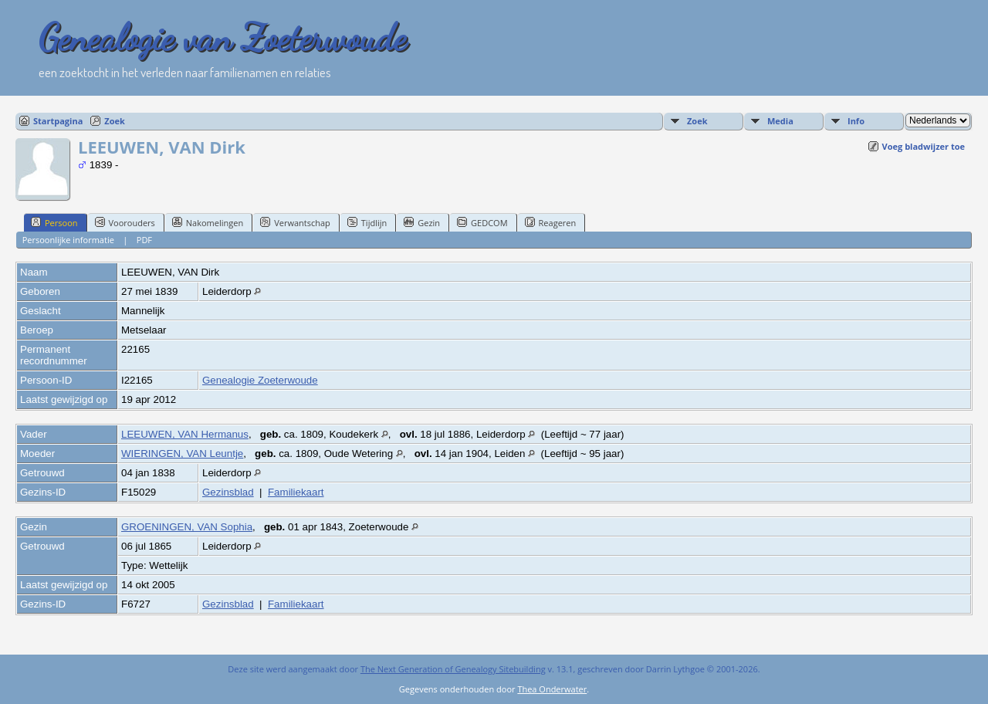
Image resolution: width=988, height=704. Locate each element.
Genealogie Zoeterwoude (260, 380)
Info (856, 121)
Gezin (422, 222)
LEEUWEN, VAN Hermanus (185, 434)
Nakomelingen (207, 222)
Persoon (54, 222)
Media (780, 121)
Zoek (114, 121)
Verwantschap (295, 222)
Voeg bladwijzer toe (923, 146)
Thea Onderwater (552, 689)
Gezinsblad (228, 492)
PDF (144, 239)
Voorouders (125, 222)
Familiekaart (296, 492)
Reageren (551, 222)
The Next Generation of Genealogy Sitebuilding (453, 669)
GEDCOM (482, 222)
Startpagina (58, 121)
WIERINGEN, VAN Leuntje (182, 453)
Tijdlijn (367, 222)
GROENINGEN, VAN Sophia (186, 527)
